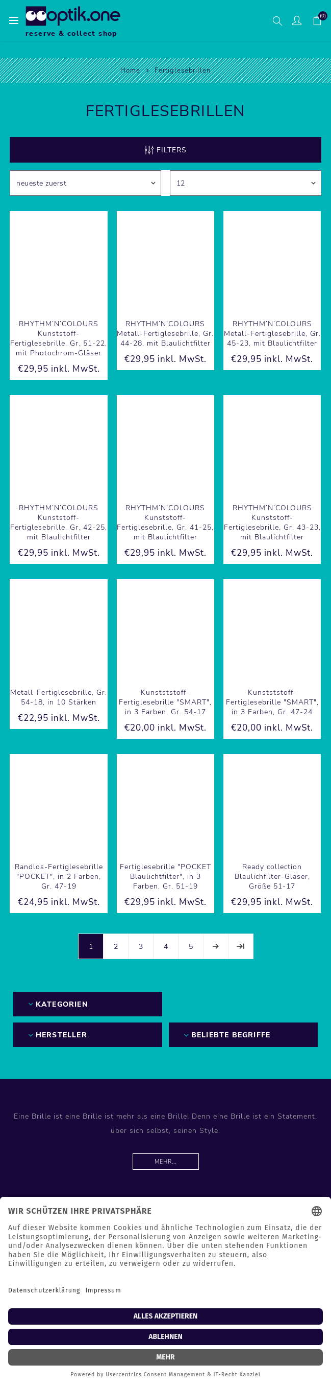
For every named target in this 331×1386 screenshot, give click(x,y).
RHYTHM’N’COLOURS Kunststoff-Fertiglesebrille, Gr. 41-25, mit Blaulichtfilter (165, 522)
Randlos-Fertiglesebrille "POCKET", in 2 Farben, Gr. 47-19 (59, 876)
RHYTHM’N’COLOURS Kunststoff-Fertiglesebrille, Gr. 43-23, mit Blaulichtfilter (272, 522)
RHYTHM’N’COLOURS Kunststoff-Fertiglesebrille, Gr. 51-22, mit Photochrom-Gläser (58, 338)
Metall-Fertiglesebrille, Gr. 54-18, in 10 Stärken (58, 697)
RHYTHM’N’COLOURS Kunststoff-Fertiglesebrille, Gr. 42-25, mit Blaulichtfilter (58, 522)
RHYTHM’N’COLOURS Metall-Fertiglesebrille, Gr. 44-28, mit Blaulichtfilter (165, 333)
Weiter (215, 946)
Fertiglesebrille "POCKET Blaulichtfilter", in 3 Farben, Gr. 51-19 (165, 876)
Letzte (240, 946)
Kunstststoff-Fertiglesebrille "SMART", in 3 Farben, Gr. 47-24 (272, 702)
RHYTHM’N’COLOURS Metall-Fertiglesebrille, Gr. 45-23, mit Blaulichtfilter (272, 333)
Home (130, 70)
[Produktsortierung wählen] (85, 183)
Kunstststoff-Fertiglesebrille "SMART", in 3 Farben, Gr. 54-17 (165, 702)
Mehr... (165, 1162)
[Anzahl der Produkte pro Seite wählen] (245, 183)
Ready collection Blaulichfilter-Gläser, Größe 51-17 (272, 876)
